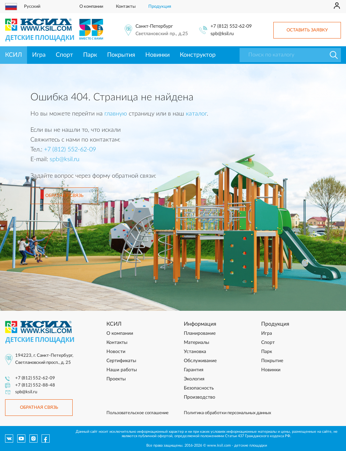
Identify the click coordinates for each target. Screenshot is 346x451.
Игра (39, 55)
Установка (195, 351)
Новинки (157, 55)
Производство (199, 397)
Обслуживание (200, 360)
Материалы (196, 342)
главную (115, 114)
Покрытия (121, 55)
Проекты (116, 379)
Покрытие (272, 360)
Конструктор (198, 55)
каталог (196, 114)
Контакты (125, 6)
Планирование (200, 333)
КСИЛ (13, 55)
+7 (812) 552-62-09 (231, 26)
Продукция (159, 6)
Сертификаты (121, 360)
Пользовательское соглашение (137, 413)
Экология (194, 379)
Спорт (64, 55)
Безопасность (199, 388)
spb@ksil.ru (222, 33)
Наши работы (121, 370)
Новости (115, 351)
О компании (91, 6)
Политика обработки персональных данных (227, 413)
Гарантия (193, 370)
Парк (90, 55)
